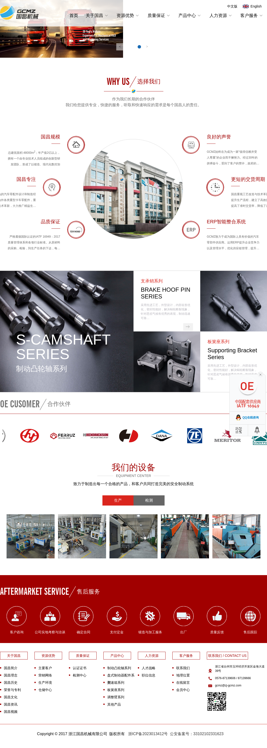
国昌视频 (10, 712)
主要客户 (45, 668)
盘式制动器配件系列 (120, 676)
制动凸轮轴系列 (119, 668)
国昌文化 (10, 697)
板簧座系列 (115, 690)
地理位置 (183, 675)
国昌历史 (10, 682)
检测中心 (79, 675)
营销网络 (45, 675)
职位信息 (148, 675)
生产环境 (45, 682)
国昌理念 (10, 675)
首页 (73, 15)
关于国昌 (97, 15)
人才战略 (148, 668)
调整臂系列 (115, 697)
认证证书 (79, 668)
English (256, 6)
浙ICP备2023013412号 (148, 734)
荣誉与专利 (12, 690)
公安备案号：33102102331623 (197, 734)
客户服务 (252, 15)
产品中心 (190, 15)
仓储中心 (45, 690)
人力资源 (221, 15)
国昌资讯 (10, 704)
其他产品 (114, 704)
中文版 (232, 6)
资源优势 (128, 15)
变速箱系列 (115, 682)
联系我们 (183, 668)
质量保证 (159, 15)
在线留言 (183, 682)
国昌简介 (10, 668)
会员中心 (183, 690)
